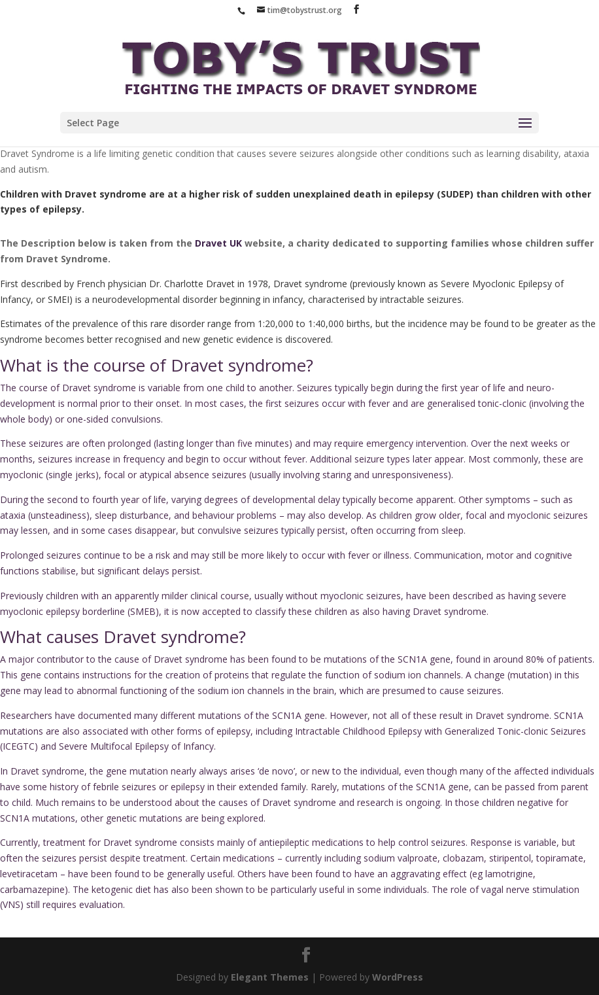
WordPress (397, 977)
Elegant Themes (270, 977)
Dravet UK (218, 243)
